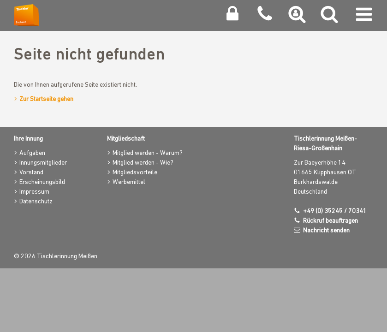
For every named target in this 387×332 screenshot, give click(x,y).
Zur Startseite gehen (46, 99)
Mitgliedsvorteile (135, 172)
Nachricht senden (326, 230)
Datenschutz (36, 201)
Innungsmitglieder (43, 163)
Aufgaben (32, 153)
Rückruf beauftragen (330, 221)
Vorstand (31, 172)
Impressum (34, 192)
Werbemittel (129, 182)
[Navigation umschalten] (364, 16)
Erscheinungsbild (42, 182)
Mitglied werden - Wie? (143, 163)
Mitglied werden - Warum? (148, 153)
